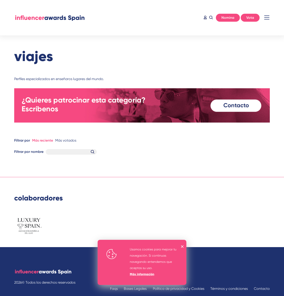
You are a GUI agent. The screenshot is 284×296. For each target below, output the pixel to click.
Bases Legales (135, 288)
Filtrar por (22, 140)
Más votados (65, 140)
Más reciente (42, 140)
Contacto (262, 288)
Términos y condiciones (229, 288)
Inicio (49, 18)
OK (182, 246)
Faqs (114, 288)
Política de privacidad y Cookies (178, 288)
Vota (250, 17)
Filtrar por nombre (28, 152)
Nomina (227, 17)
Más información (142, 274)
